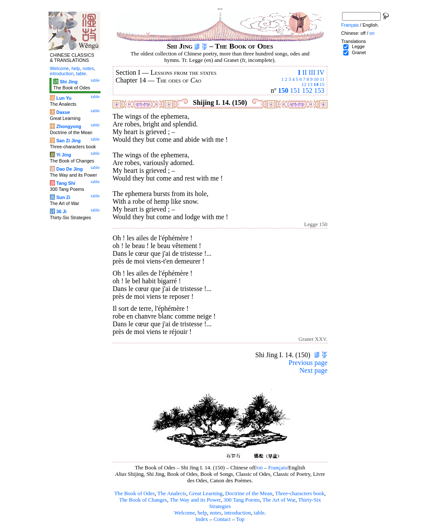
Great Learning (206, 493)
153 (319, 90)
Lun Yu (63, 98)
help (202, 513)
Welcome (184, 513)
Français (277, 468)
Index (202, 519)
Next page (313, 370)
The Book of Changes (143, 500)
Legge (358, 46)
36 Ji (61, 211)
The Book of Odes (134, 493)
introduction (237, 513)
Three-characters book (299, 493)
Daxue (63, 112)
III (312, 72)
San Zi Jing (68, 140)
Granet (359, 52)
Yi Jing (63, 154)
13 (310, 84)
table (259, 513)
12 (304, 84)
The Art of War (279, 500)
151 (295, 90)
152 (307, 90)
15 (322, 84)
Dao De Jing (69, 169)
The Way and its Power (195, 500)
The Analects (171, 493)
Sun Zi (63, 197)
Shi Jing (68, 81)
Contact (222, 519)
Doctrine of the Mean (248, 493)
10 (316, 79)
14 (316, 84)
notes (215, 513)
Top (240, 519)
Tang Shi (65, 183)
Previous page (308, 362)
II (304, 72)
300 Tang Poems (241, 500)
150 (283, 90)
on (260, 468)
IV (320, 72)
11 (322, 79)
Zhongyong (68, 126)
